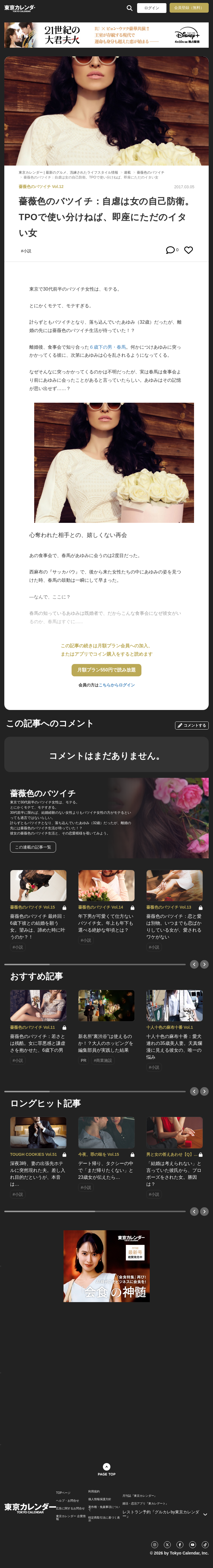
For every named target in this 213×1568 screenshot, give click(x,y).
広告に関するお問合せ (70, 1508)
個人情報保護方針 (99, 1499)
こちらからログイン (117, 685)
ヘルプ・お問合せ (67, 1500)
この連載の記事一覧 (33, 847)
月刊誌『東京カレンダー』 (139, 1495)
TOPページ (63, 1493)
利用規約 (94, 1491)
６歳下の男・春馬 (107, 347)
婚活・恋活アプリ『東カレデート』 (145, 1503)
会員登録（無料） (189, 7)
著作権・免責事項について (104, 1508)
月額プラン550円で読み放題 (106, 669)
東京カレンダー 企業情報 (71, 1518)
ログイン (151, 8)
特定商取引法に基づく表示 (104, 1519)
